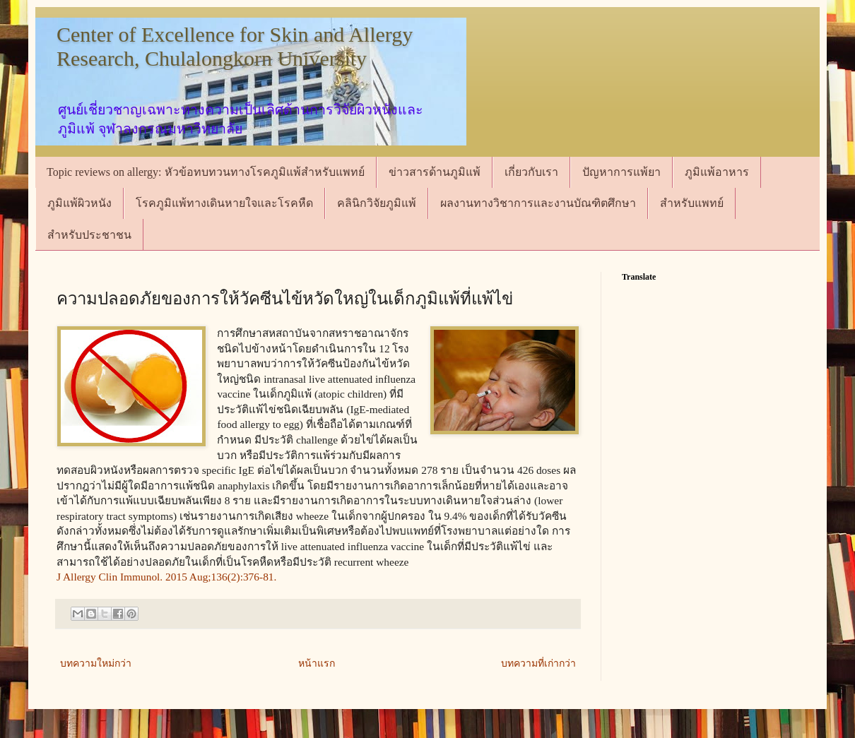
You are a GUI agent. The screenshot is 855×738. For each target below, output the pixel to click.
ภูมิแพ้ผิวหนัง (79, 203)
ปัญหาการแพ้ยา (621, 172)
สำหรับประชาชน (89, 235)
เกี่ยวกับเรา (531, 172)
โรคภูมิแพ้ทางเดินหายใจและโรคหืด (224, 203)
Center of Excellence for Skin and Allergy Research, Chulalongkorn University (235, 46)
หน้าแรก (316, 663)
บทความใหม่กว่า (95, 663)
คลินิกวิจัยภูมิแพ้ (376, 203)
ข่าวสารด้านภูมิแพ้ (434, 172)
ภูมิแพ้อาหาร (717, 172)
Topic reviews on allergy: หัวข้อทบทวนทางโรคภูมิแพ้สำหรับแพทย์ (206, 172)
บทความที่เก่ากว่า (538, 663)
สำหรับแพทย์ (692, 203)
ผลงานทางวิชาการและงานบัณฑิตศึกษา (538, 203)
